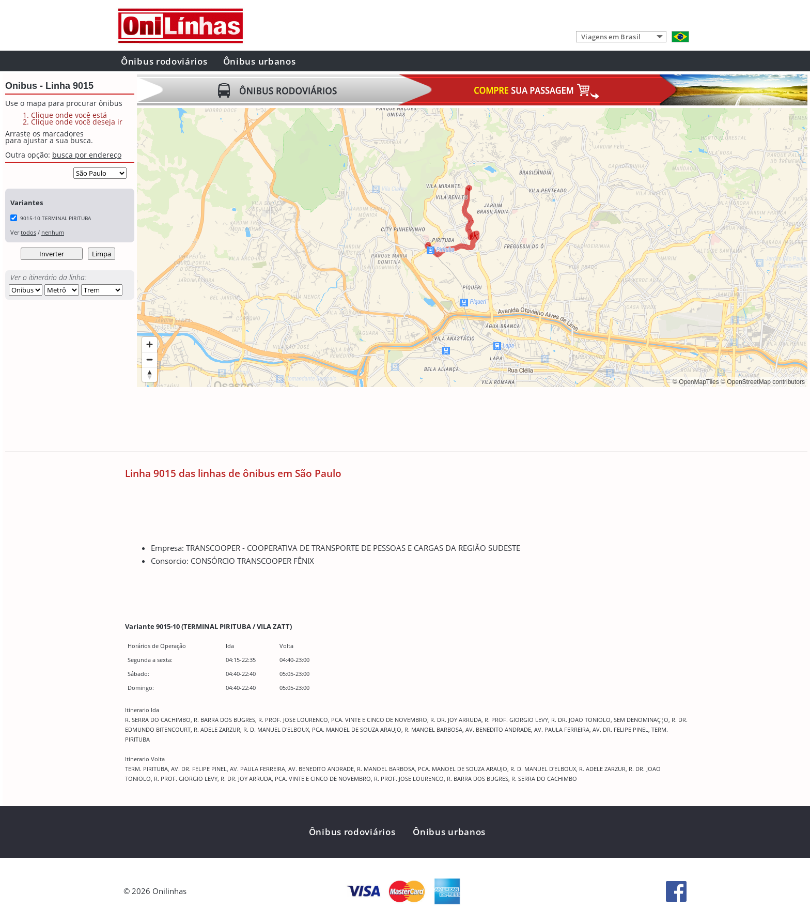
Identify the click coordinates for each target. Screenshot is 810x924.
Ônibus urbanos (259, 61)
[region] (472, 247)
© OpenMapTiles (696, 382)
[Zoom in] (149, 344)
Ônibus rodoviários (164, 61)
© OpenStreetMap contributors (763, 382)
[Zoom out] (149, 359)
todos (28, 232)
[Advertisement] (325, 420)
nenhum (52, 232)
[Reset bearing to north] (149, 374)
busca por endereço (86, 155)
